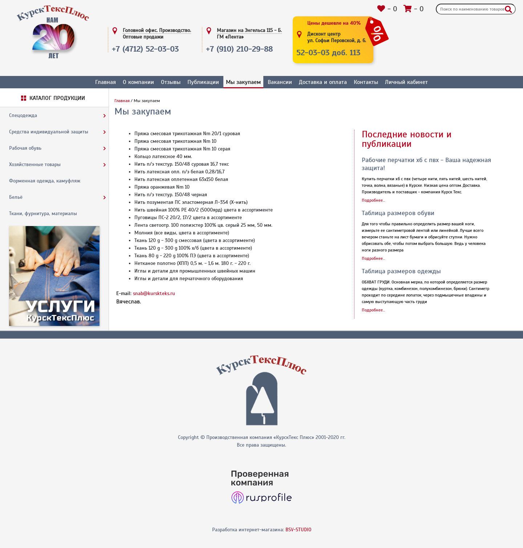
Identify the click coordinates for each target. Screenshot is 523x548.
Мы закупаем (243, 82)
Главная (105, 82)
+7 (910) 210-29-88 (239, 49)
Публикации (203, 82)
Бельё (16, 197)
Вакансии (280, 82)
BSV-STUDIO (298, 530)
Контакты (366, 82)
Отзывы (171, 82)
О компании (138, 82)
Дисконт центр (336, 37)
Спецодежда (23, 115)
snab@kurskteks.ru (154, 293)
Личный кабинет (406, 82)
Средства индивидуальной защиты (48, 132)
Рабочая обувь (25, 148)
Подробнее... (373, 200)
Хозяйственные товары (35, 164)
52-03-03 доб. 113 (328, 52)
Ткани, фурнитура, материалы (43, 213)
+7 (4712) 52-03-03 (145, 49)
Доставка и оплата (323, 82)
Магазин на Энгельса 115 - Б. (249, 33)
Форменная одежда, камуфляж (44, 181)
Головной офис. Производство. (157, 33)
